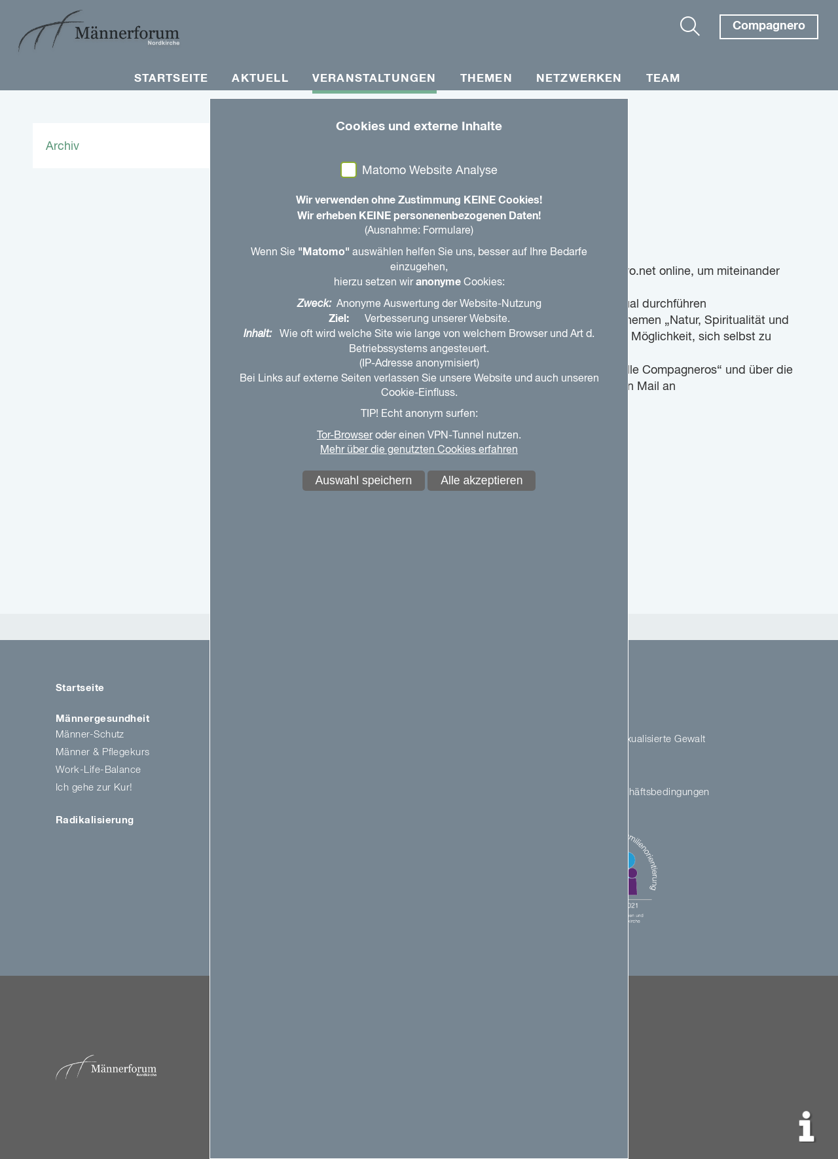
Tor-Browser (345, 436)
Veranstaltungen (374, 78)
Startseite (171, 78)
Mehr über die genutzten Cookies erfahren (419, 450)
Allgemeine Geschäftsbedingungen (631, 792)
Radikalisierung (95, 820)
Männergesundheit (102, 719)
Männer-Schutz (90, 735)
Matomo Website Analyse (430, 171)
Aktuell (260, 78)
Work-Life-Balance (98, 770)
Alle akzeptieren (481, 480)
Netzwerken (579, 78)
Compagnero (769, 26)
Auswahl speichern (364, 480)
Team (663, 78)
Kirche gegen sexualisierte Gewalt (629, 739)
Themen (486, 78)
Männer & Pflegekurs (103, 752)
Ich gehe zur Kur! (94, 788)
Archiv (62, 146)
